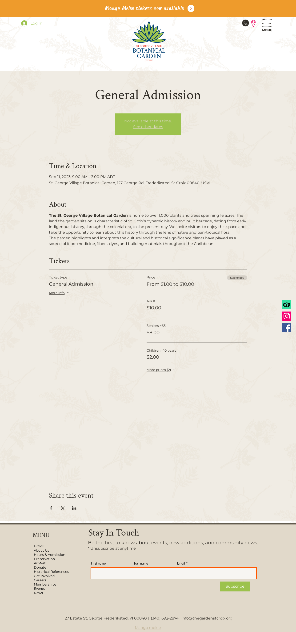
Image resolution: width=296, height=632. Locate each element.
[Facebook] (286, 327)
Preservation (44, 559)
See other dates (148, 127)
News (38, 593)
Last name (141, 563)
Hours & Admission (49, 555)
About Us (41, 550)
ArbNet (40, 563)
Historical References (51, 572)
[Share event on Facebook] (51, 508)
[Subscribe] (235, 586)
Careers (40, 580)
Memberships (45, 584)
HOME (39, 546)
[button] (267, 23)
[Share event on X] (62, 508)
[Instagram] (286, 316)
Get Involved (44, 576)
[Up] (191, 8)
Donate (40, 567)
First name (98, 563)
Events (39, 588)
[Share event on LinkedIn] (74, 508)
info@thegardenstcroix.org (207, 618)
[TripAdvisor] (286, 304)
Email (181, 563)
